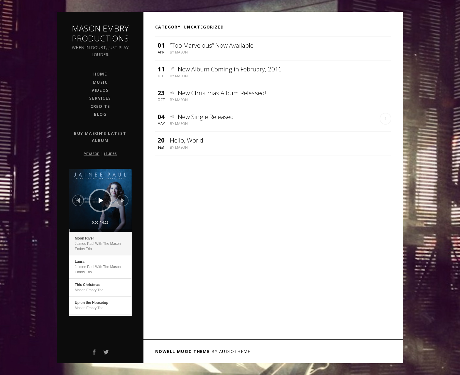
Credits (100, 106)
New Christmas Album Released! (222, 93)
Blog (100, 114)
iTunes (110, 153)
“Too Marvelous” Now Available (211, 45)
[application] (100, 200)
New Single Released (206, 117)
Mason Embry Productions (100, 33)
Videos (100, 90)
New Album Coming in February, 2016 (230, 69)
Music (100, 82)
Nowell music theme (182, 351)
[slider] (100, 230)
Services (100, 98)
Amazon (91, 153)
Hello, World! (187, 140)
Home (100, 74)
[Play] (101, 200)
